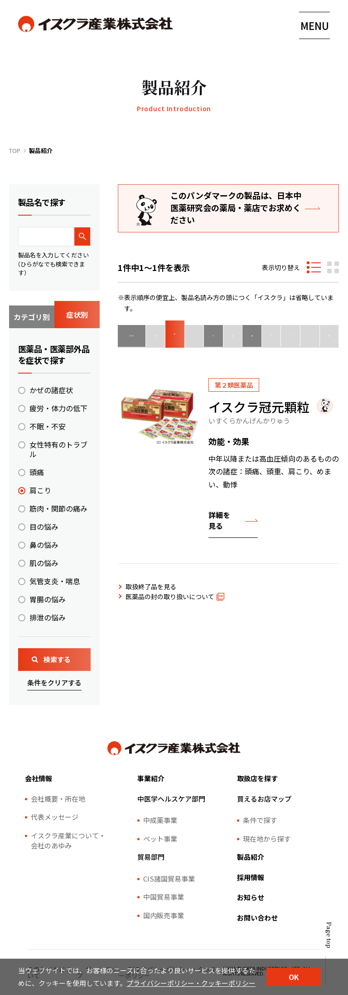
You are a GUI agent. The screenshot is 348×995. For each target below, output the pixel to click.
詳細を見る (219, 520)
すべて (135, 336)
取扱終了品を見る (151, 586)
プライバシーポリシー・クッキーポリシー (191, 983)
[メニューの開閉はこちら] (314, 25)
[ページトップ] (325, 954)
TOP (14, 150)
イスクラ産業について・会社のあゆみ (68, 841)
